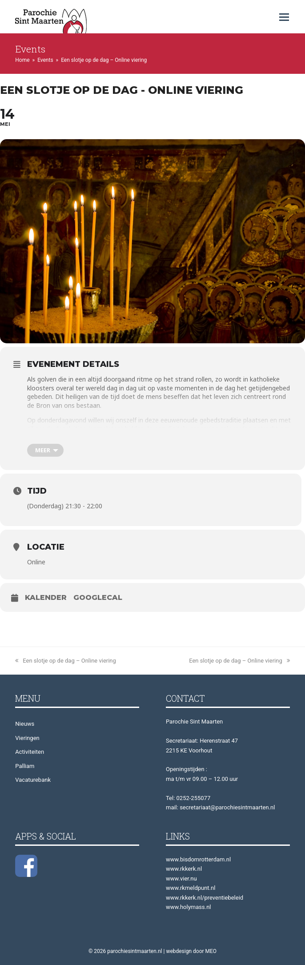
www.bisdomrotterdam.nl (198, 859)
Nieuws (24, 723)
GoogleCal (97, 597)
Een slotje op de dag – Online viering (65, 660)
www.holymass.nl (188, 907)
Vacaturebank (33, 779)
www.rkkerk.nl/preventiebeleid (204, 897)
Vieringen (27, 738)
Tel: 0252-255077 (188, 798)
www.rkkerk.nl (184, 868)
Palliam (24, 766)
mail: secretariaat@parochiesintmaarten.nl (220, 807)
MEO (211, 951)
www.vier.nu (181, 878)
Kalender (46, 597)
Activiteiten (29, 751)
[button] (284, 17)
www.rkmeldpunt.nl (190, 888)
